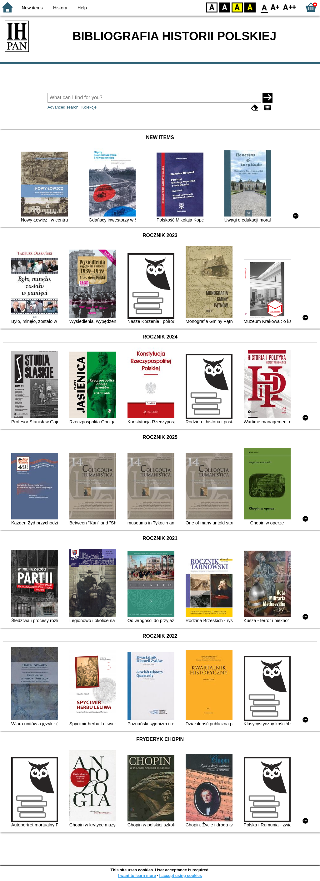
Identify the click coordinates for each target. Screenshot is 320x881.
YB (237, 7)
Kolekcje (88, 107)
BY (250, 7)
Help (82, 7)
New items (32, 7)
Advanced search (63, 107)
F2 (289, 7)
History (60, 7)
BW (225, 7)
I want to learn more (137, 875)
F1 (275, 7)
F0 (264, 7)
